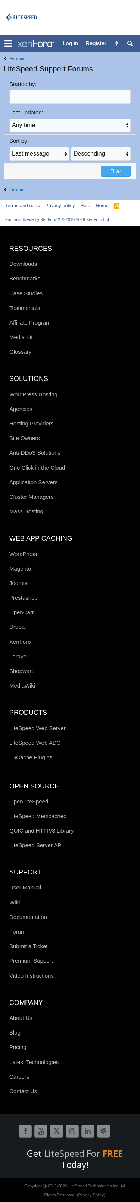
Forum (17, 931)
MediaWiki (22, 685)
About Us (20, 1018)
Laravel (18, 656)
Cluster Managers (31, 497)
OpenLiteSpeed (28, 801)
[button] (8, 43)
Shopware (22, 671)
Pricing (18, 1047)
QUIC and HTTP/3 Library (41, 830)
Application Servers (33, 482)
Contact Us (23, 1091)
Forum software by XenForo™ (57, 219)
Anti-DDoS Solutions (34, 452)
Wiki (14, 902)
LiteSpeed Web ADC (34, 743)
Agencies (20, 409)
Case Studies (26, 293)
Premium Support (31, 960)
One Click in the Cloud (37, 467)
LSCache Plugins (30, 757)
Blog (15, 1032)
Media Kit (21, 337)
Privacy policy (60, 205)
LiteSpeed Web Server (37, 728)
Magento (20, 568)
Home (102, 205)
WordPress (23, 554)
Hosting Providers (31, 423)
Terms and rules (22, 205)
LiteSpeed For (83, 1153)
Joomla (18, 583)
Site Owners (24, 438)
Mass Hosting (26, 511)
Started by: (23, 84)
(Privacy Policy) (91, 1195)
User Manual (25, 887)
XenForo (20, 642)
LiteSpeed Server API (36, 845)
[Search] (129, 43)
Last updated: (26, 112)
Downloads (23, 264)
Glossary (20, 351)
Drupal (17, 627)
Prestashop (23, 597)
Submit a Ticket (28, 946)
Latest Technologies (34, 1062)
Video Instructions (31, 975)
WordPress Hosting (33, 394)
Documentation (28, 917)
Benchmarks (24, 278)
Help (85, 205)
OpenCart (21, 612)
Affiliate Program (30, 322)
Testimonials (24, 308)
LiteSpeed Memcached (37, 816)
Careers (19, 1076)
